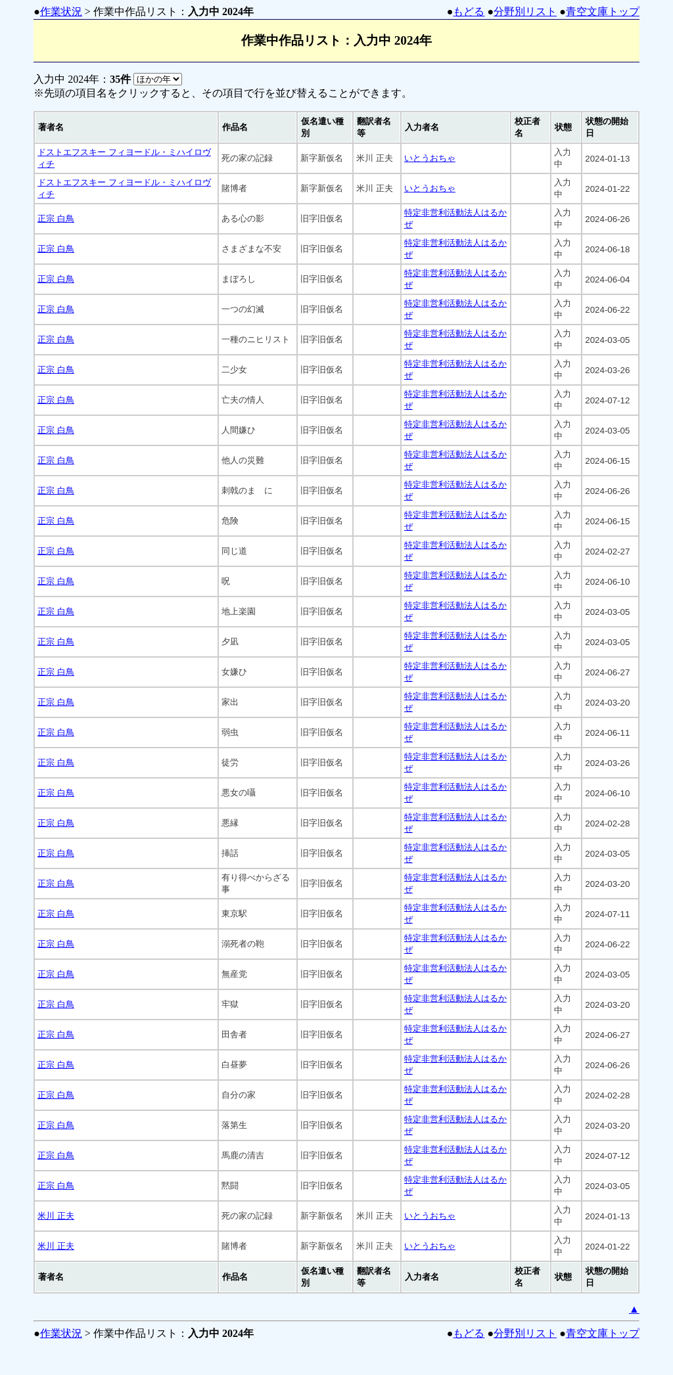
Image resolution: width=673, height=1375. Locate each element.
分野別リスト (525, 11)
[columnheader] (126, 127)
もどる (468, 11)
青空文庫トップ (602, 11)
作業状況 (61, 11)
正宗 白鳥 (55, 218)
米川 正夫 (55, 1216)
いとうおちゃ (429, 158)
